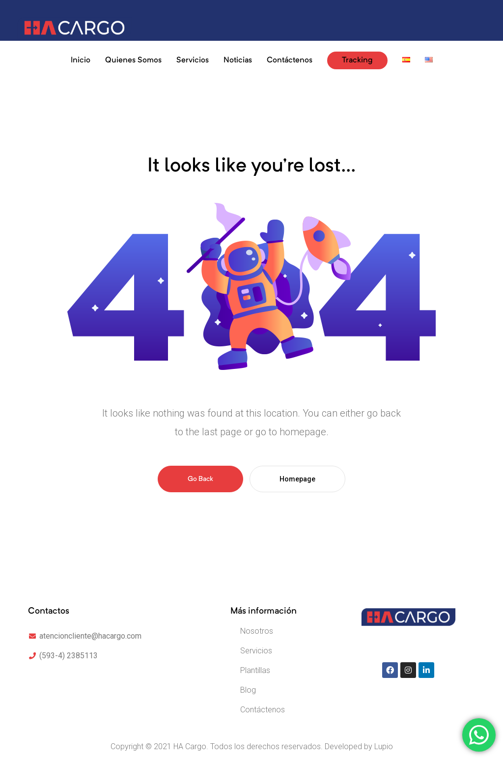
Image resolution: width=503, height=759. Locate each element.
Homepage (297, 479)
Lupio (383, 746)
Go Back (200, 479)
